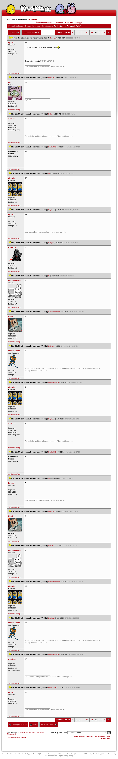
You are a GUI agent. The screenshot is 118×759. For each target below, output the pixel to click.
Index (33, 724)
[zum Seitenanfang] (14, 73)
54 (100, 33)
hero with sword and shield (35, 732)
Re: (49, 173)
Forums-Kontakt (79, 736)
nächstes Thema (49, 724)
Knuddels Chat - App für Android (27, 754)
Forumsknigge (76, 22)
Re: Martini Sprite (53, 382)
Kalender (59, 22)
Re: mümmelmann (54, 312)
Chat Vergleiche (51, 755)
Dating (98, 754)
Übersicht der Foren (44, 22)
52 (92, 33)
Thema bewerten (31, 33)
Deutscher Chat (7, 754)
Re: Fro (50, 114)
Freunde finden (68, 754)
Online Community (109, 754)
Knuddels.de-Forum (16, 26)
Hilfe (67, 22)
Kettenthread (47, 26)
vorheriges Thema (18, 724)
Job (70, 755)
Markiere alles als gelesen (17, 737)
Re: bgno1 (51, 77)
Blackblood (21, 732)
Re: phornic (51, 210)
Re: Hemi (53, 38)
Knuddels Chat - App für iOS (50, 754)
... (83, 33)
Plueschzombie (12, 734)
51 (87, 33)
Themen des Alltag (32, 26)
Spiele (92, 754)
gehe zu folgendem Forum (58, 733)
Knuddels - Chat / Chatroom (95, 736)
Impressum (63, 755)
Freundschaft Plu (82, 754)
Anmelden (33, 19)
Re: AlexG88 (52, 147)
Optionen (14, 33)
